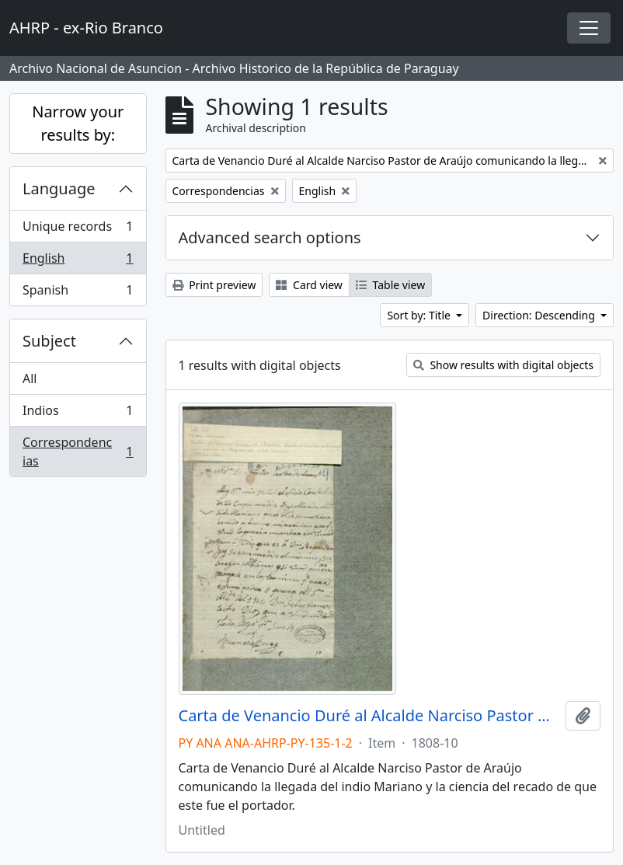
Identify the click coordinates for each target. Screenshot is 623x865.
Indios (78, 414)
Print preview (214, 284)
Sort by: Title (420, 315)
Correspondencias (78, 451)
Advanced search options (270, 237)
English (78, 261)
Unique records (78, 229)
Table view (390, 284)
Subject (49, 340)
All (30, 378)
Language (59, 188)
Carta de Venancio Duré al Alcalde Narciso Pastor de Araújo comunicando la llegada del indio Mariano (369, 715)
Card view (309, 284)
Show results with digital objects (503, 365)
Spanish (78, 293)
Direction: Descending (539, 315)
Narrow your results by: (78, 123)
